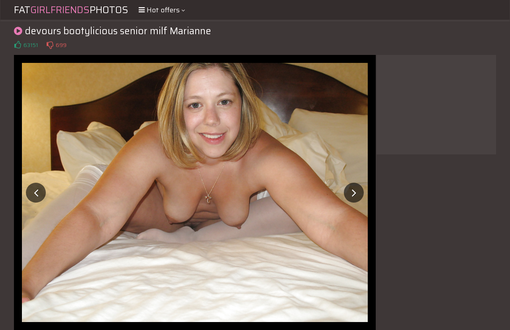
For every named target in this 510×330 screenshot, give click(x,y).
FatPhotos (71, 10)
